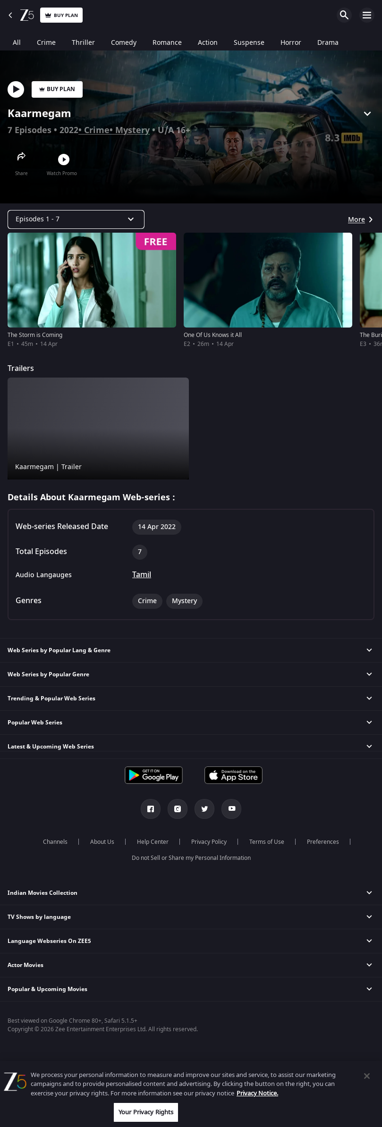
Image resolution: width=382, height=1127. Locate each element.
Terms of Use (266, 842)
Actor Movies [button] (25, 965)
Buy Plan (57, 89)
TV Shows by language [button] (39, 917)
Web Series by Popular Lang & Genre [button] (59, 650)
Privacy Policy (209, 842)
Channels (55, 842)
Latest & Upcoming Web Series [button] (51, 746)
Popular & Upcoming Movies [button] (47, 989)
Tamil (141, 575)
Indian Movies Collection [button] (42, 893)
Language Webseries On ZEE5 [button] (49, 941)
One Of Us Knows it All (213, 335)
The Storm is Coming (35, 335)
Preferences (323, 842)
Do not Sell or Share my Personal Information (191, 858)
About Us (102, 842)
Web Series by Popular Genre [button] (48, 674)
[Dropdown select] (76, 219)
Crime (97, 130)
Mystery (132, 130)
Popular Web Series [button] (35, 722)
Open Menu (366, 15)
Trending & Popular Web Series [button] (51, 698)
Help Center (153, 842)
